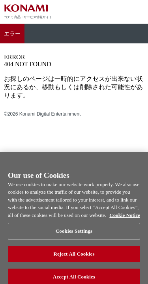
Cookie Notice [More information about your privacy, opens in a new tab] (124, 217)
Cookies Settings (74, 234)
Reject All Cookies (73, 256)
